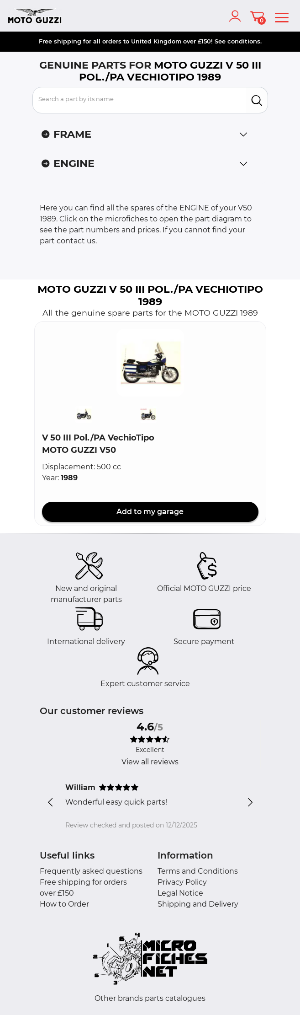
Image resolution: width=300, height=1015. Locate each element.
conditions (243, 41)
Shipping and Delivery (198, 904)
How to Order (64, 904)
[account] (237, 16)
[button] (150, 363)
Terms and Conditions (198, 871)
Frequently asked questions (91, 871)
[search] (257, 100)
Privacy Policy (182, 882)
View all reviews (150, 761)
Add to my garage (150, 511)
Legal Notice (180, 893)
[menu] (282, 16)
